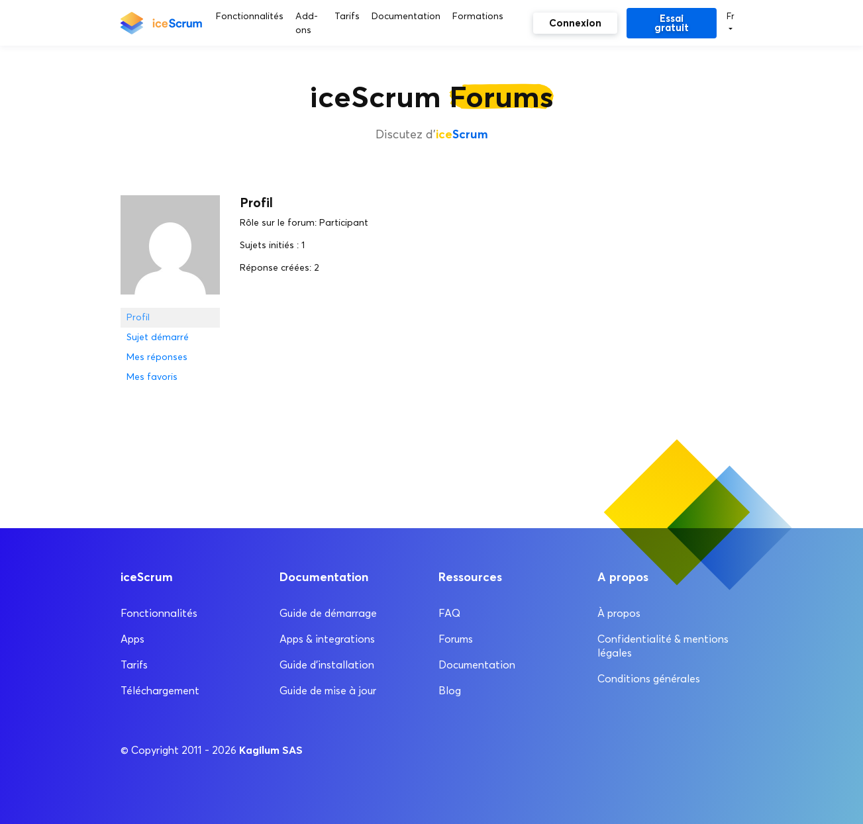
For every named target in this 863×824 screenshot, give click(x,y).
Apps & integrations (327, 639)
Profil (138, 317)
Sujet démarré (158, 337)
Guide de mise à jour (327, 690)
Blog (449, 690)
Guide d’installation (326, 665)
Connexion (575, 23)
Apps (132, 639)
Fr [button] (731, 16)
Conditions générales (648, 678)
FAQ (449, 613)
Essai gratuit (671, 23)
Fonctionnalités (159, 613)
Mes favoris (152, 377)
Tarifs (134, 665)
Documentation (476, 665)
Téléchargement (160, 690)
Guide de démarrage (328, 613)
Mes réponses (157, 357)
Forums (455, 639)
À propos (618, 613)
